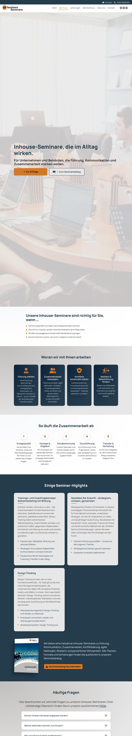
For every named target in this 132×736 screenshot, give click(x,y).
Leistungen (75, 7)
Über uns (101, 7)
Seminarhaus (89, 7)
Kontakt (108, 2)
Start (54, 7)
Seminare (63, 7)
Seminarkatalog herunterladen (63, 666)
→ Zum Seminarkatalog (67, 171)
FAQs (103, 706)
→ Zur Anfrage (30, 171)
